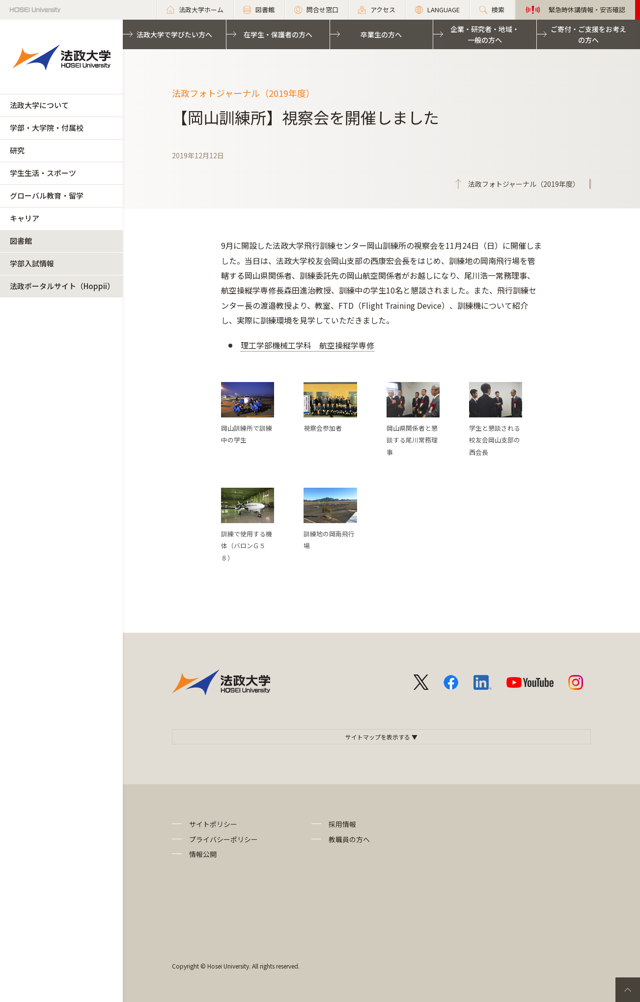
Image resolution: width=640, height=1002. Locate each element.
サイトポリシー (213, 824)
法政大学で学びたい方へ (174, 34)
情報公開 (203, 854)
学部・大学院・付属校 (46, 127)
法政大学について (39, 105)
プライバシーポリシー (223, 839)
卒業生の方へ (381, 34)
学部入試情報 (32, 263)
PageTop (627, 989)
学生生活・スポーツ (43, 173)
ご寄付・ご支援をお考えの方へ (588, 34)
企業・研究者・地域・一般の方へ (484, 34)
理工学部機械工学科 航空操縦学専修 (307, 345)
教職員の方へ (349, 839)
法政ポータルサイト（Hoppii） (62, 286)
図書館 (21, 241)
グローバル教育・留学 (46, 195)
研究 (17, 150)
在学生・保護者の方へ (278, 34)
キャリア (24, 218)
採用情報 (342, 824)
